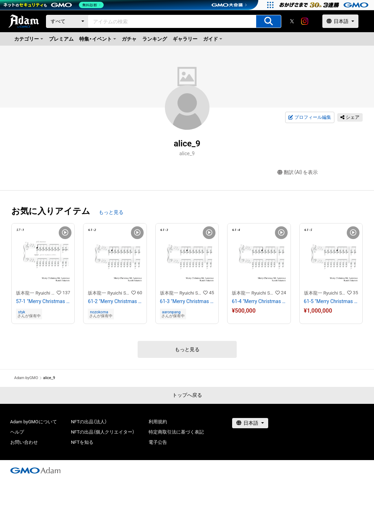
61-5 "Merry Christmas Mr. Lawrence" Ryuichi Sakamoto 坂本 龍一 (331, 301)
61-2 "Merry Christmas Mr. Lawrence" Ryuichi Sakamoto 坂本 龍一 (115, 301)
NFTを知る (82, 442)
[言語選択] (340, 21)
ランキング (154, 38)
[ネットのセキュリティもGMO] (54, 5)
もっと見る (111, 212)
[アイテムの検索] (268, 21)
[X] (291, 21)
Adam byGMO (26, 378)
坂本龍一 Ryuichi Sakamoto (36, 293)
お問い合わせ (24, 442)
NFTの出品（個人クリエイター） (102, 432)
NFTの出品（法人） (89, 421)
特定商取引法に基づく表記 (176, 432)
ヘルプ (17, 432)
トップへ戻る (187, 395)
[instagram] (304, 21)
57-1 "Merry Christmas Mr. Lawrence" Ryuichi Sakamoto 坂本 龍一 (43, 301)
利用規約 (158, 421)
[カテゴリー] (67, 21)
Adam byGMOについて (33, 421)
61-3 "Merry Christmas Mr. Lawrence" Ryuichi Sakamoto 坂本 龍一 (187, 301)
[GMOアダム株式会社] (35, 470)
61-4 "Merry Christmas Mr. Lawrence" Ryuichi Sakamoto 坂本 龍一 (259, 301)
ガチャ (129, 39)
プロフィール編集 (309, 117)
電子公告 (158, 442)
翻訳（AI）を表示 (297, 172)
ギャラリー (185, 38)
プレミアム (61, 39)
